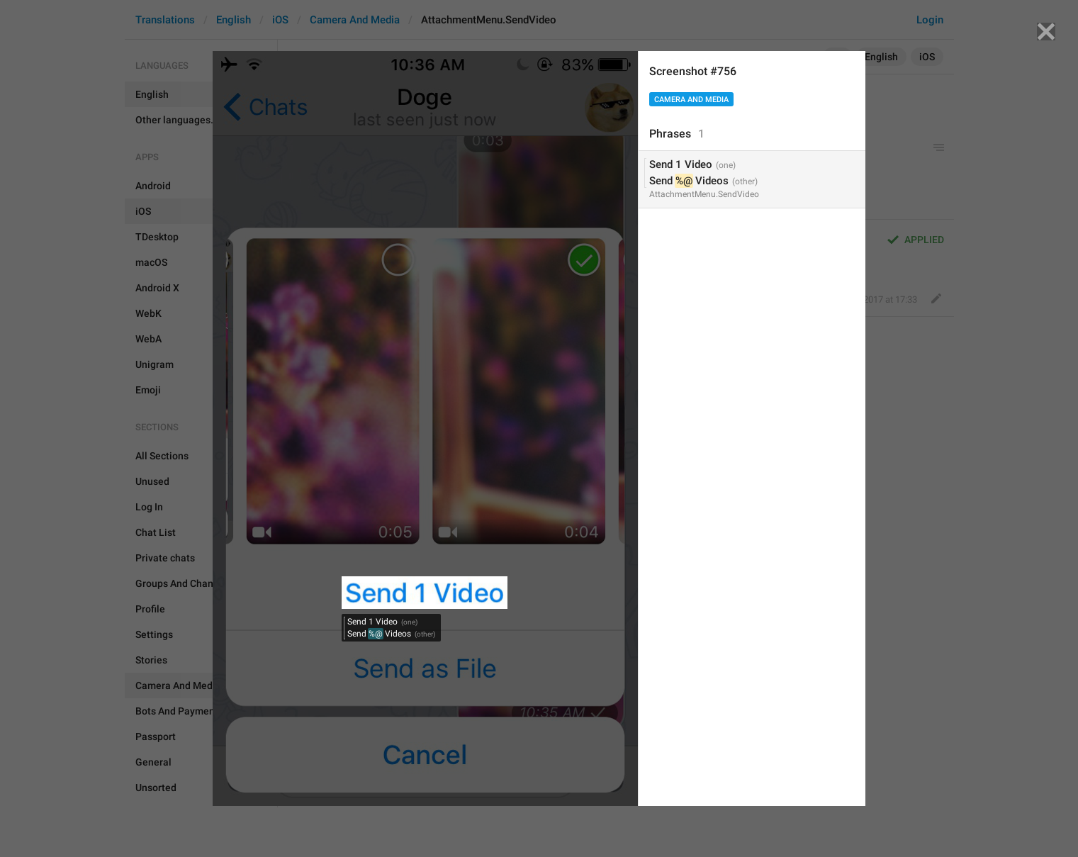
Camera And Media (691, 99)
